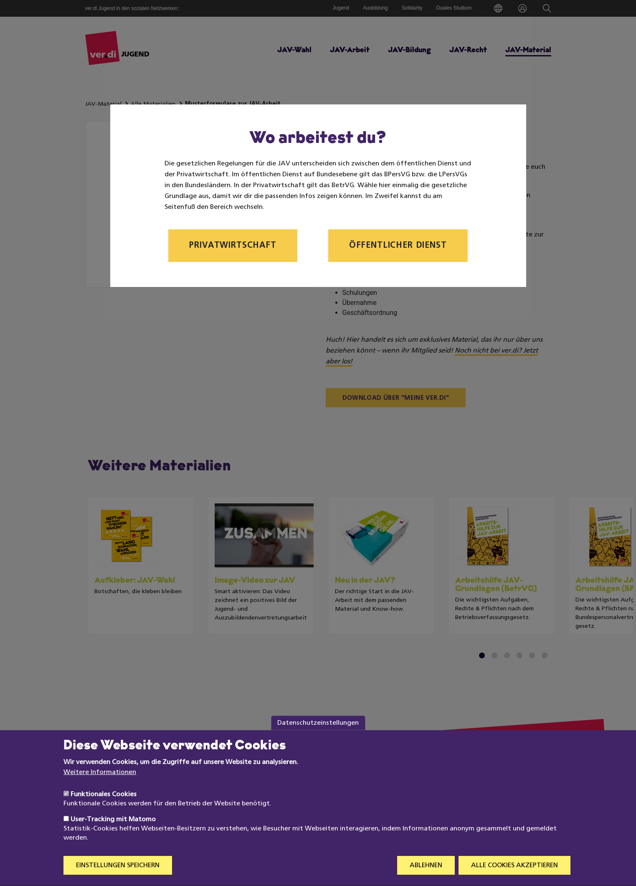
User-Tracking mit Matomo (113, 835)
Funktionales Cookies (104, 810)
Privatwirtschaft (232, 245)
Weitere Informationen (99, 788)
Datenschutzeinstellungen (318, 738)
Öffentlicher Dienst (398, 245)
